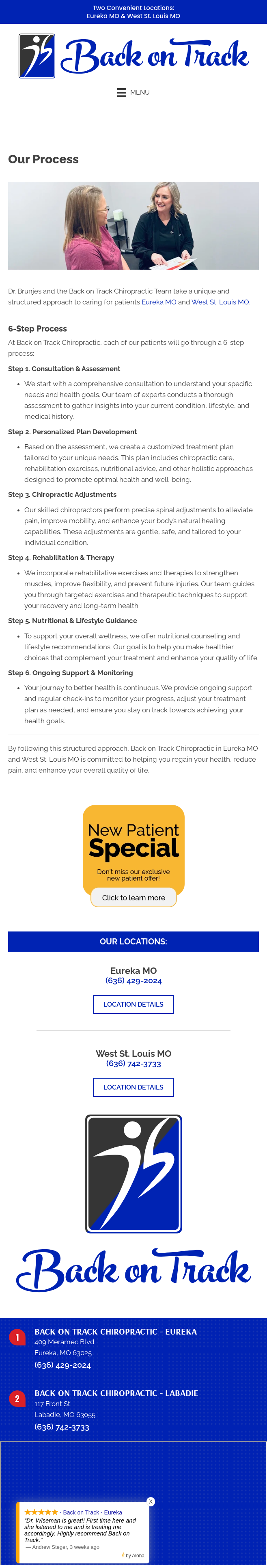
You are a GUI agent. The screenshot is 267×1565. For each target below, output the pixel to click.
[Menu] (133, 92)
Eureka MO (103, 16)
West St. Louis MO (153, 16)
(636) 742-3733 (133, 1063)
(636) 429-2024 (134, 980)
